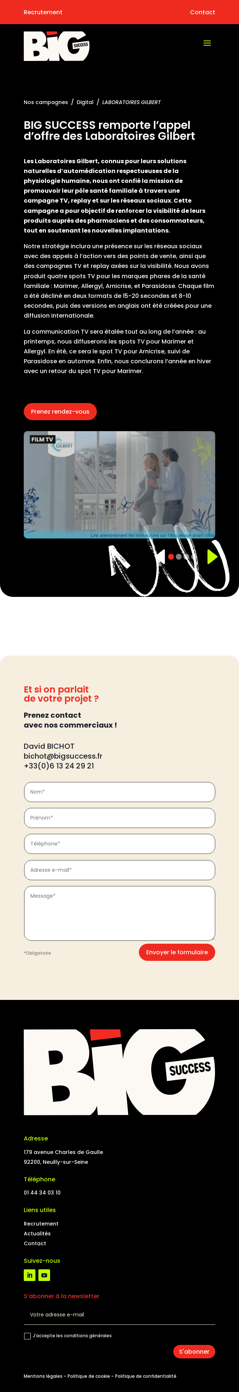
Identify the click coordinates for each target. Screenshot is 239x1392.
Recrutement (43, 12)
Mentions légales (43, 1376)
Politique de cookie (89, 1376)
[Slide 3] (186, 557)
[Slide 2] (179, 557)
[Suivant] (208, 557)
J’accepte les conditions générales (68, 1335)
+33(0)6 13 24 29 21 (59, 766)
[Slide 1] (171, 557)
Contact (202, 12)
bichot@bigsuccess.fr (64, 756)
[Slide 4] (194, 557)
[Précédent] (157, 557)
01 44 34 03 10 (42, 1192)
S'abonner (194, 1351)
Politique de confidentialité (146, 1376)
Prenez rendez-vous (60, 411)
